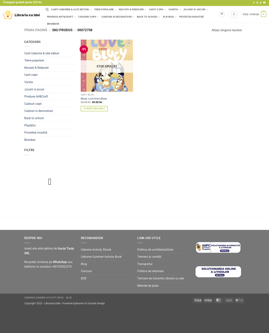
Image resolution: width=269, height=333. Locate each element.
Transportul (144, 264)
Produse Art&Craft (61, 17)
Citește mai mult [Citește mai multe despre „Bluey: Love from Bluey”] (94, 108)
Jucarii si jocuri (195, 9)
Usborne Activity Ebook (96, 249)
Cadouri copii (88, 17)
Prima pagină (35, 30)
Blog (84, 264)
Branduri (53, 23)
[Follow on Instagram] (257, 2)
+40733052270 (61, 266)
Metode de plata (148, 285)
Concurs (86, 271)
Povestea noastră (191, 16)
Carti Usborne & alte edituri (71, 9)
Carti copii (157, 9)
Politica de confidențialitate (155, 249)
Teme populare (105, 9)
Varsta (174, 9)
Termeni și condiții (149, 256)
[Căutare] (47, 9)
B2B (83, 278)
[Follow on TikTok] (261, 2)
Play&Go (170, 17)
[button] (234, 14)
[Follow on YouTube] (264, 2)
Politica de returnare (150, 271)
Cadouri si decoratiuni (117, 17)
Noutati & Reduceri (132, 9)
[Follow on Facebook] (254, 2)
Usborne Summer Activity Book (101, 256)
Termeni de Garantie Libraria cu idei (160, 278)
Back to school (148, 17)
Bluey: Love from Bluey (94, 98)
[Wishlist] (222, 14)
